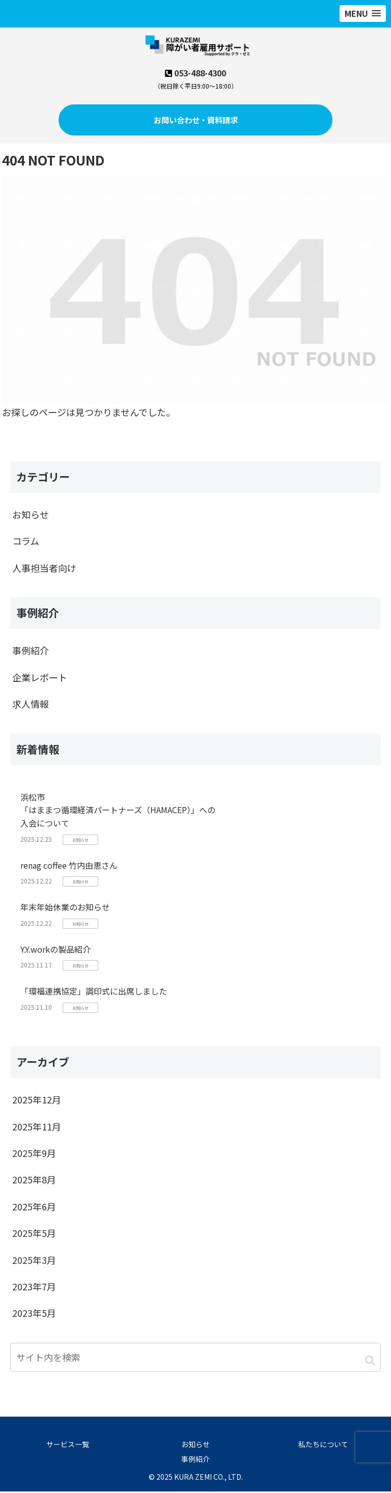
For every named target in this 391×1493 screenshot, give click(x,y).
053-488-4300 (200, 73)
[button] (370, 1362)
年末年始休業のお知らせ (65, 908)
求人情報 (30, 705)
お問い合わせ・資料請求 (196, 120)
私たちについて (323, 1446)
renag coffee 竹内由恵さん (69, 867)
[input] (195, 1358)
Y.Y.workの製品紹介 (55, 951)
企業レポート (39, 678)
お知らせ (195, 1446)
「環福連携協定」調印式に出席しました (93, 993)
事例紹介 (30, 652)
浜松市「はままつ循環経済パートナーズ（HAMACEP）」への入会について (117, 811)
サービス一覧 (67, 1446)
